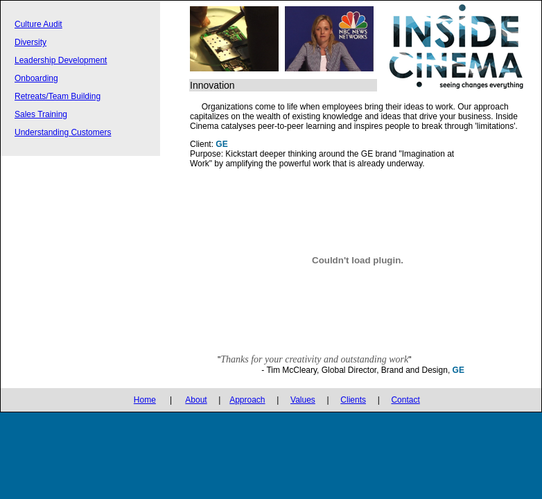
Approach (247, 400)
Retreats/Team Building (57, 96)
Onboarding (36, 78)
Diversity (30, 42)
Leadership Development (61, 60)
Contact (405, 400)
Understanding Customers (63, 132)
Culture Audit (38, 24)
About (196, 400)
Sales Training (41, 114)
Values (302, 400)
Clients (353, 400)
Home (145, 400)
